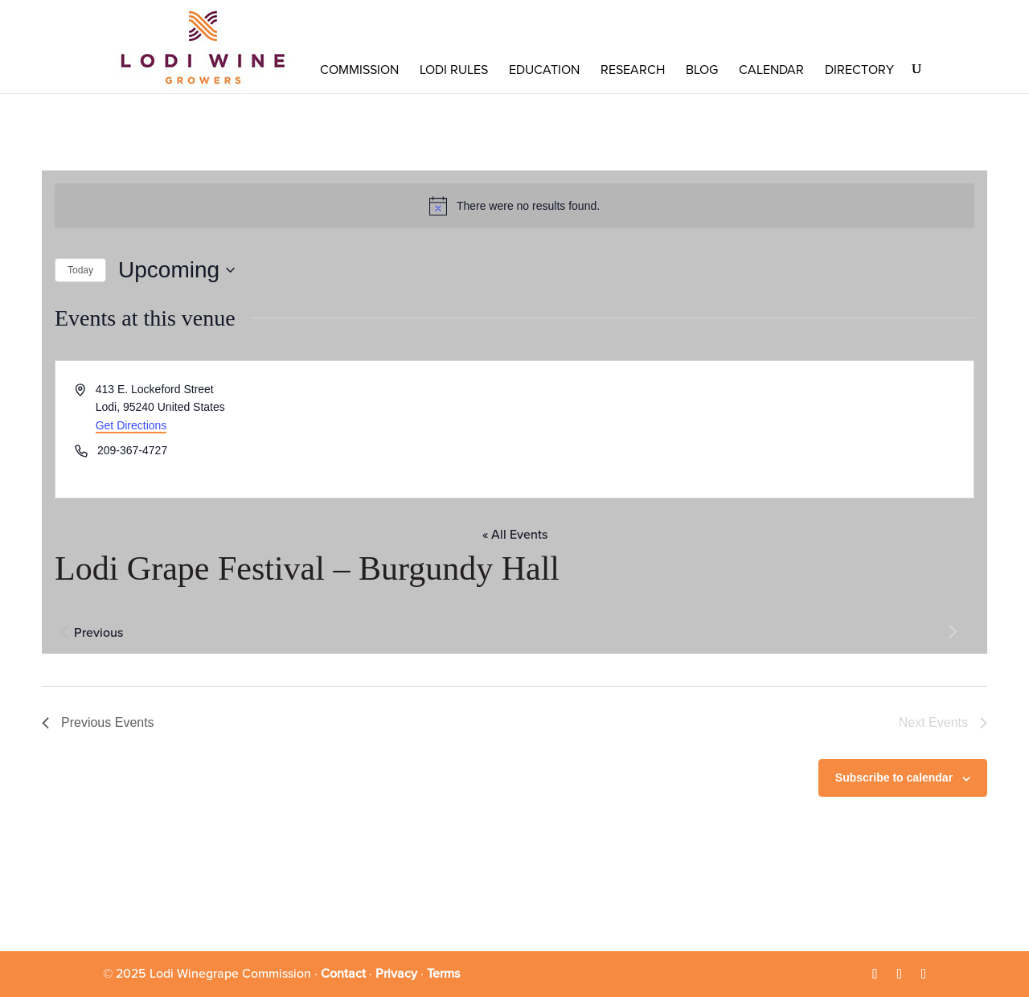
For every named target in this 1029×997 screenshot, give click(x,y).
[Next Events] (952, 631)
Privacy (396, 974)
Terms (443, 974)
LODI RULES (454, 70)
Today (80, 270)
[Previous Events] (64, 631)
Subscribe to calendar (894, 777)
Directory (859, 70)
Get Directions (131, 425)
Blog (702, 70)
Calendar (771, 70)
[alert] (514, 205)
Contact (343, 974)
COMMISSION (359, 70)
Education (544, 70)
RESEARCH (633, 70)
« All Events (514, 535)
